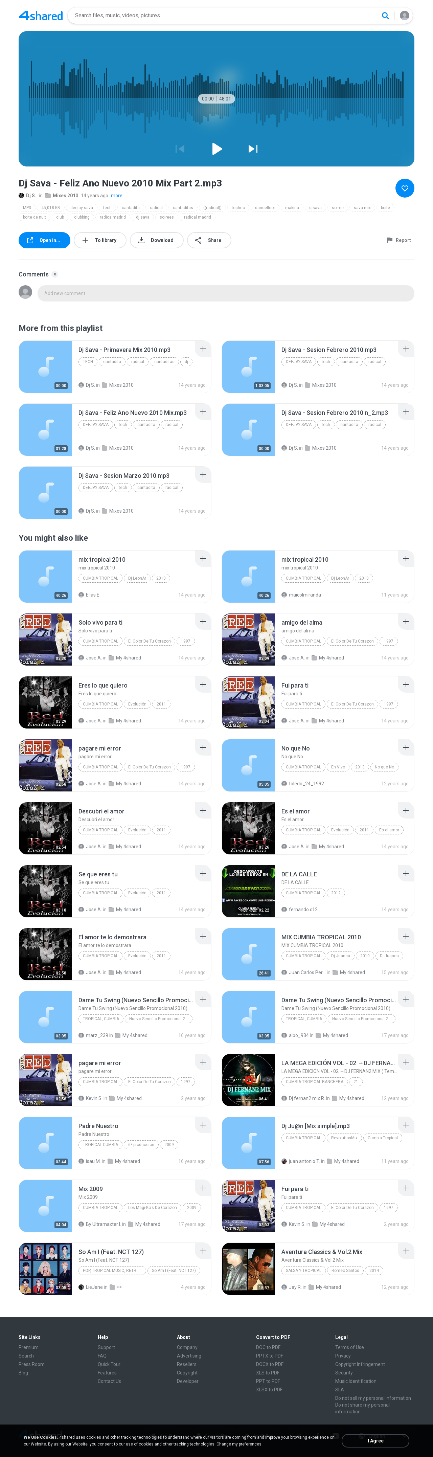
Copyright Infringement (360, 1364)
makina (292, 207)
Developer (188, 1381)
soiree (338, 207)
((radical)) (212, 207)
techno (238, 207)
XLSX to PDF (269, 1389)
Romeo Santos (345, 1270)
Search (26, 1356)
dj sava (143, 217)
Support (106, 1347)
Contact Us (109, 1381)
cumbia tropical (303, 893)
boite (385, 207)
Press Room (32, 1364)
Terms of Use (349, 1347)
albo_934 (295, 1035)
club (60, 217)
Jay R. (291, 1287)
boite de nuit (34, 217)
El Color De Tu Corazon (149, 641)
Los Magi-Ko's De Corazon (152, 1207)
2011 (161, 704)
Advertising (189, 1356)
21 (356, 1081)
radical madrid (197, 217)
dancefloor (265, 207)
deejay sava (81, 207)
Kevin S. (90, 1098)
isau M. (89, 1161)
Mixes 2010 (61, 195)
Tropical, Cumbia (101, 1018)
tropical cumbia (100, 1144)
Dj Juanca (340, 956)
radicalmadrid (113, 217)
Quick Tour (109, 1364)
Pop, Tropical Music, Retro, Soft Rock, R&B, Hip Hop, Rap (114, 1270)
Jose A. (90, 657)
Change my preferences (238, 1444)
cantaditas (183, 207)
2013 (360, 767)
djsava (315, 207)
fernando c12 (299, 909)
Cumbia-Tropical (303, 767)
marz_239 (93, 1035)
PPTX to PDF (269, 1356)
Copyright (187, 1372)
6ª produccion (141, 1144)
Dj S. (27, 195)
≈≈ (116, 1287)
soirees (167, 217)
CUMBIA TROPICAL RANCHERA (314, 1081)
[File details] (45, 367)
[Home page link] (41, 15)
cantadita (131, 207)
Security (344, 1372)
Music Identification (356, 1381)
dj (186, 361)
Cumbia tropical (100, 578)
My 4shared (125, 657)
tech (107, 207)
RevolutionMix (344, 1138)
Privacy (343, 1356)
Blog (23, 1372)
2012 (336, 893)
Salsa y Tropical (303, 1270)
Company (187, 1347)
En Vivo (338, 767)
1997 (185, 641)
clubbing (82, 217)
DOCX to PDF (269, 1364)
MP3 (27, 207)
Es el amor (389, 830)
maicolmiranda (301, 595)
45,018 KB (50, 207)
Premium (29, 1347)
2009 (169, 1144)
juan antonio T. (300, 1161)
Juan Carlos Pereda (303, 972)
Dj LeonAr (137, 578)
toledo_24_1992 (302, 783)
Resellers (187, 1364)
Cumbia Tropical (100, 641)
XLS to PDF (267, 1372)
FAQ (102, 1356)
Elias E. (89, 595)
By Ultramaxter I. (99, 1224)
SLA (339, 1389)
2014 (374, 1270)
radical (156, 207)
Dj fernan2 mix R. (303, 1098)
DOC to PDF (268, 1347)
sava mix (362, 207)
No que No (384, 767)
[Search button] (385, 15)
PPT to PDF (268, 1381)
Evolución (137, 704)
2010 (161, 578)
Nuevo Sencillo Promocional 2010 (160, 1018)
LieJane (90, 1287)
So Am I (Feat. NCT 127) (174, 1270)
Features (107, 1372)
